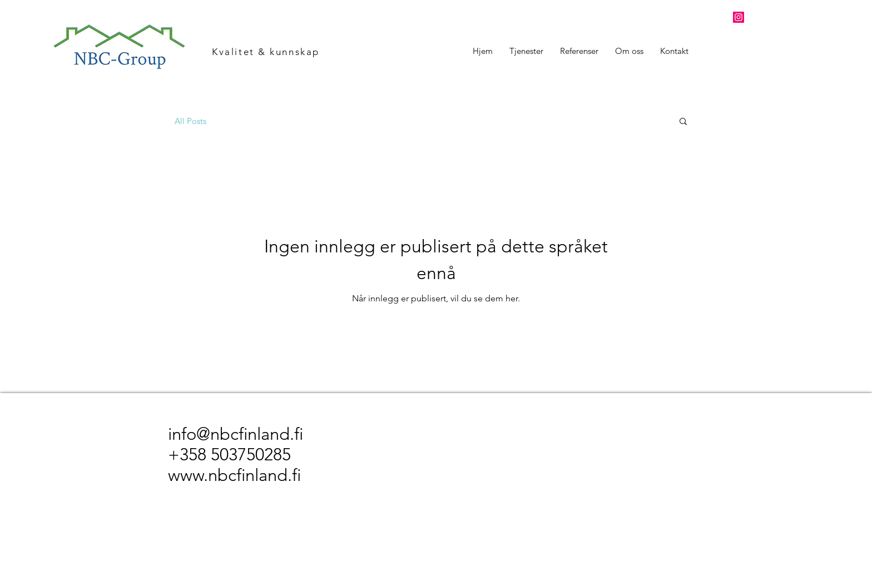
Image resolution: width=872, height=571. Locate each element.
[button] (683, 122)
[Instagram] (738, 17)
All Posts (190, 121)
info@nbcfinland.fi (235, 434)
